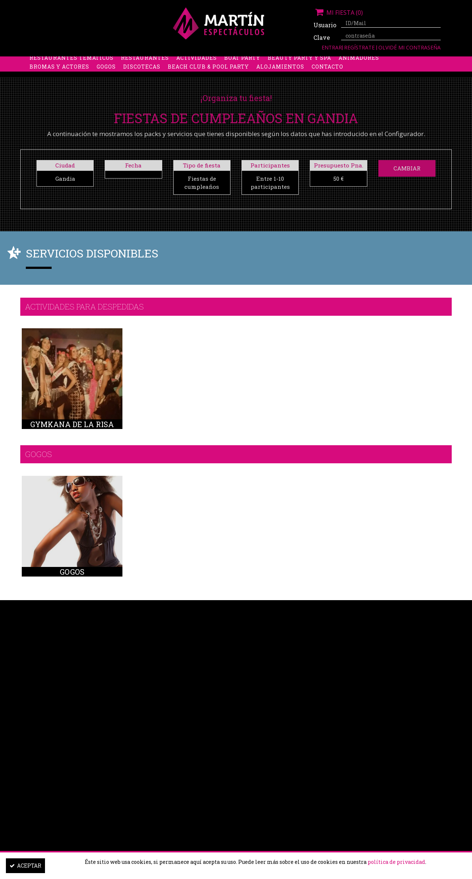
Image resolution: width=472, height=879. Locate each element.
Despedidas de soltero (149, 61)
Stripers (274, 61)
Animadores (359, 70)
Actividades (196, 70)
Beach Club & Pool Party (208, 79)
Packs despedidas (223, 61)
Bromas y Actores (59, 79)
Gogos (106, 79)
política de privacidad (396, 861)
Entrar (332, 47)
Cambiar (406, 168)
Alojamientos (280, 79)
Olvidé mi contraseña (409, 47)
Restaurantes (145, 70)
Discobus (335, 61)
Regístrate (360, 47)
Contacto (327, 79)
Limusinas (375, 61)
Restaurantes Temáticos (72, 70)
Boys (305, 61)
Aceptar (25, 865)
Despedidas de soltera (67, 61)
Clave (321, 37)
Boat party (242, 70)
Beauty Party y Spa (299, 70)
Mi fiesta (338, 12)
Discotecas (141, 79)
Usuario (324, 25)
